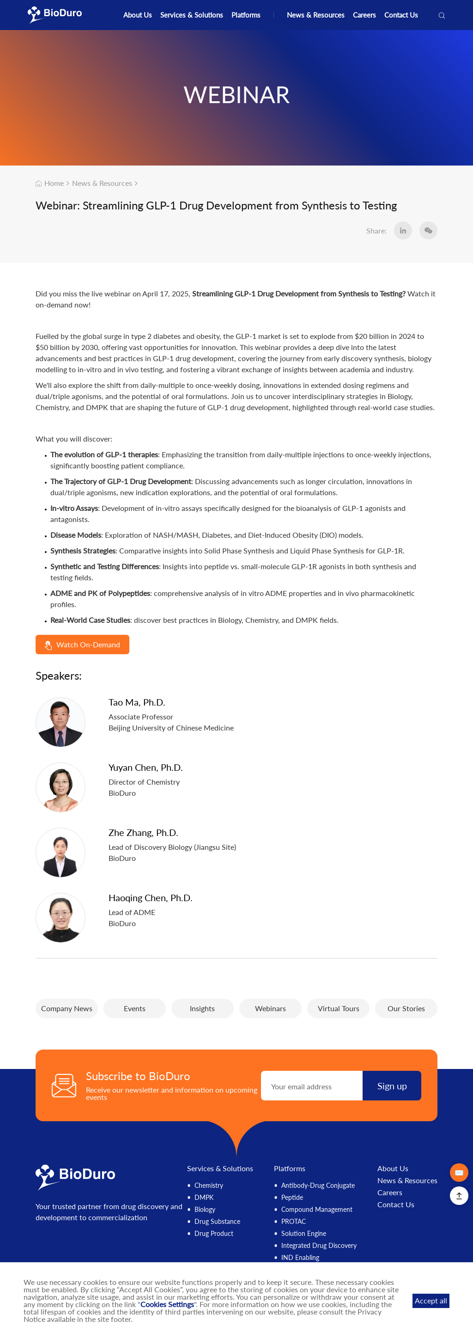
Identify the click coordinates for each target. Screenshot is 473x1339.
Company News (66, 1008)
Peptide (292, 1197)
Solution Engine (303, 1233)
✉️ (459, 1172)
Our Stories (406, 1008)
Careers (364, 15)
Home (50, 183)
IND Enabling (300, 1257)
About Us (137, 15)
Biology (204, 1209)
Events (135, 1008)
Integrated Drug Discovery (319, 1245)
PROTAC (293, 1221)
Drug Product (213, 1233)
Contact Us (401, 15)
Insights (202, 1008)
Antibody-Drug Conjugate (318, 1185)
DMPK (203, 1197)
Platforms (246, 15)
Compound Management (316, 1209)
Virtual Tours (338, 1008)
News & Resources (316, 15)
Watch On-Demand (82, 645)
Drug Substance (217, 1221)
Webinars (270, 1008)
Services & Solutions (191, 15)
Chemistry (208, 1185)
